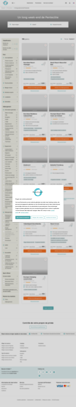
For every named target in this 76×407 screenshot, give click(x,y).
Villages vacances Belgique (7, 349)
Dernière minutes (42, 345)
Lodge (21, 357)
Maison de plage (23, 359)
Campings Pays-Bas (24, 347)
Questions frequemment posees (26, 384)
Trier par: (66, 39)
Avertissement (30, 399)
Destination (30, 3)
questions (14, 371)
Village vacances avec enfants (7, 357)
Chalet (21, 355)
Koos (39, 388)
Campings (22, 343)
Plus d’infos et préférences (38, 327)
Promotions (38, 3)
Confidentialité (38, 399)
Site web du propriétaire (24, 388)
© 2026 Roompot (55, 399)
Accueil (3, 8)
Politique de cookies (46, 399)
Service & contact (48, 3)
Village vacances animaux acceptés (8, 355)
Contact (21, 386)
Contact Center (13, 373)
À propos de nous (41, 386)
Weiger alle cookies (38, 217)
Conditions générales (21, 399)
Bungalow (22, 353)
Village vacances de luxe (6, 359)
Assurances (4, 388)
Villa (21, 361)
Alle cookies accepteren (23, 217)
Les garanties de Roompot (6, 384)
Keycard (3, 386)
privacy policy (24, 212)
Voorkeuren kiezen (51, 217)
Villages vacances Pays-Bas (7, 345)
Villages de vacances (5, 343)
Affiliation (40, 384)
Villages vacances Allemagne (7, 347)
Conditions (3, 390)
